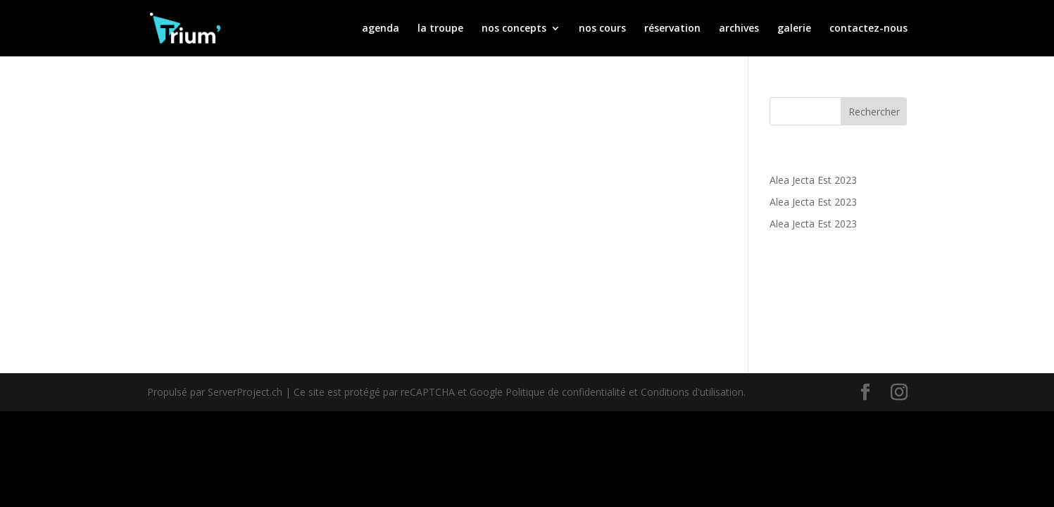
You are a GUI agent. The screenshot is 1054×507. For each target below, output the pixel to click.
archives (739, 29)
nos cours (602, 29)
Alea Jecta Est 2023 (813, 180)
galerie (794, 29)
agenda (380, 29)
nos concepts (514, 29)
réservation (672, 29)
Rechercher (874, 111)
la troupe (440, 29)
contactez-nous (868, 29)
